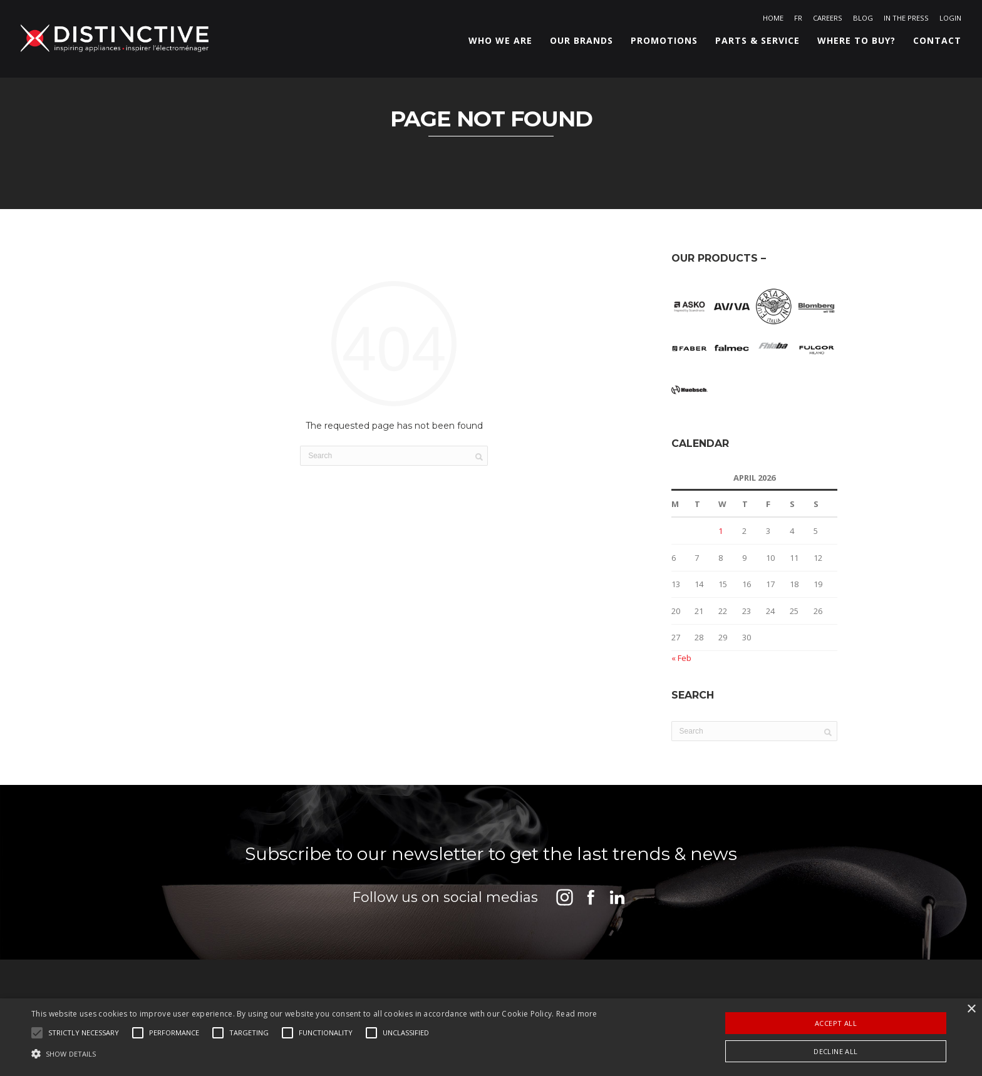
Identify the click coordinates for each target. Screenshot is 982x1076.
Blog (859, 20)
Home (768, 20)
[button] (83, 1032)
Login (946, 20)
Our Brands (577, 43)
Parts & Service (753, 43)
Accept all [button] (836, 1023)
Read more (576, 1013)
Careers (823, 20)
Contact (933, 43)
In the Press (901, 20)
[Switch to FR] (794, 20)
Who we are (496, 43)
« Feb (681, 674)
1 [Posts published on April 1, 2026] (720, 547)
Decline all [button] (835, 1051)
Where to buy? (852, 43)
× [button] (971, 1009)
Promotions (659, 43)
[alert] (491, 1037)
